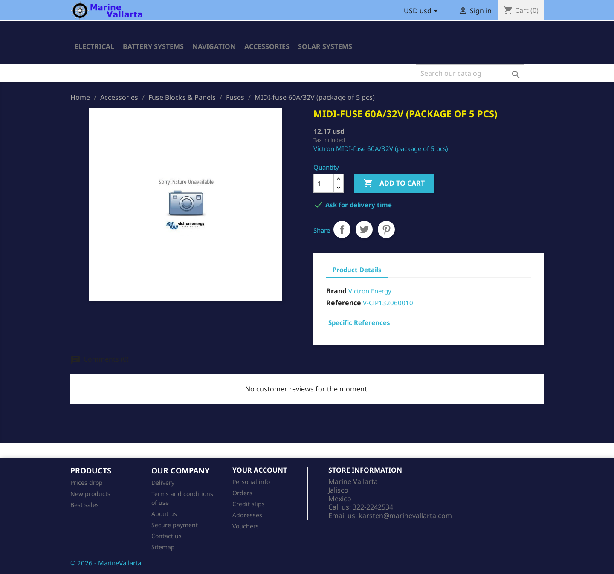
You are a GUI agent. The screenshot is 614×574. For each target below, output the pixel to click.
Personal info (251, 482)
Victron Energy (369, 291)
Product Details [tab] (357, 269)
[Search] (470, 73)
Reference (343, 303)
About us (164, 514)
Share (341, 229)
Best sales (84, 505)
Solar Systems (325, 46)
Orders (242, 493)
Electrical (94, 46)
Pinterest (386, 229)
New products (90, 494)
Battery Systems (153, 46)
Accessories (267, 46)
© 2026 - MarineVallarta (105, 563)
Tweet (364, 229)
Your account (259, 470)
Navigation (214, 46)
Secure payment (174, 525)
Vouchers (245, 526)
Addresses (247, 515)
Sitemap (163, 547)
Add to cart (394, 183)
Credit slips (248, 504)
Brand (336, 291)
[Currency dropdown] (422, 11)
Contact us (166, 536)
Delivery (162, 482)
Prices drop (86, 482)
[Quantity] (323, 183)
